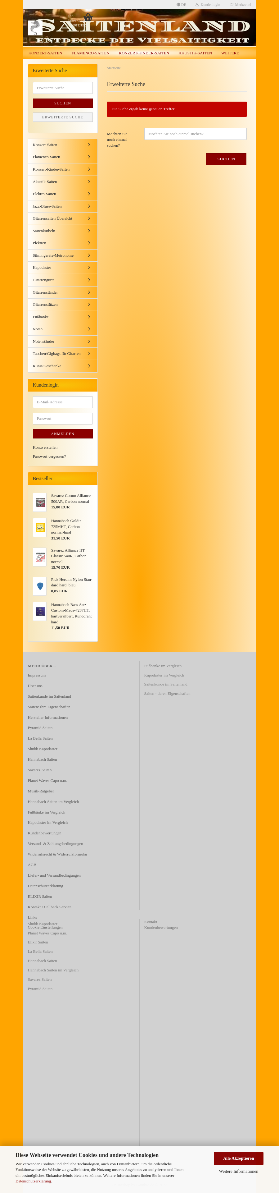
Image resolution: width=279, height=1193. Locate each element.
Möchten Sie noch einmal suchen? (117, 139)
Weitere (230, 53)
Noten (38, 329)
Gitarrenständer (45, 292)
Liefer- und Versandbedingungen (54, 875)
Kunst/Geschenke (47, 366)
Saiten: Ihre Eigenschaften (49, 706)
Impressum (37, 675)
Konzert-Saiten (45, 53)
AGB (32, 864)
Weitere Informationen (239, 1171)
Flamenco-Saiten (91, 53)
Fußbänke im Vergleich (46, 812)
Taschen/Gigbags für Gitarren (57, 353)
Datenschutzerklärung (33, 1181)
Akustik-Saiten (195, 53)
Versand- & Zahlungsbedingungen (55, 843)
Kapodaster (42, 267)
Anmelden (62, 434)
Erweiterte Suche (62, 117)
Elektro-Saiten (44, 193)
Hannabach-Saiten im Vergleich (53, 801)
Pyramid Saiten (40, 727)
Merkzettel (240, 4)
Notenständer (43, 341)
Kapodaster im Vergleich (48, 822)
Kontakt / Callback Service (49, 907)
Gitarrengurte (44, 280)
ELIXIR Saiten (40, 896)
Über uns (35, 685)
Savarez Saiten (40, 770)
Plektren (39, 243)
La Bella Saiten (40, 738)
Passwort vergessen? (49, 456)
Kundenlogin (208, 4)
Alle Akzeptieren (238, 1158)
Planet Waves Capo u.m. (47, 780)
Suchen (226, 159)
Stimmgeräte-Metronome (53, 255)
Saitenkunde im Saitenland (49, 696)
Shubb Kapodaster (43, 748)
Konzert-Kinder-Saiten (144, 53)
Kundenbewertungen (44, 833)
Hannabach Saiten (42, 759)
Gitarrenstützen (45, 304)
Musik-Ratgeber (41, 791)
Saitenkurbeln (44, 230)
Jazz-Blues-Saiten (47, 206)
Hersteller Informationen (48, 717)
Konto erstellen (45, 447)
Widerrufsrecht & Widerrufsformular (58, 854)
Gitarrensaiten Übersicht (52, 218)
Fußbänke (41, 316)
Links (32, 917)
